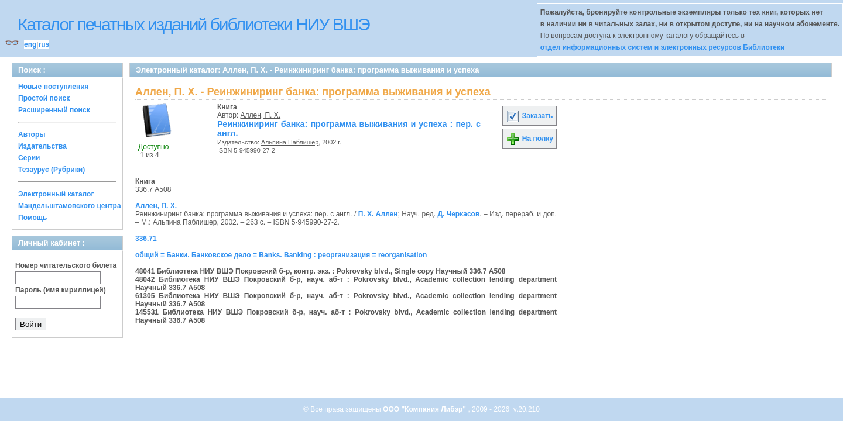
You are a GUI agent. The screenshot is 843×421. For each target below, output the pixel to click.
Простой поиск (44, 98)
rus (43, 44)
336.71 (146, 238)
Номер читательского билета (65, 265)
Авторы (32, 134)
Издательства (42, 146)
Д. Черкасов (458, 214)
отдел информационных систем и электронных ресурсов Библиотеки (662, 47)
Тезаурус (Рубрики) (51, 169)
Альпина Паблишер (289, 142)
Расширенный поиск (54, 110)
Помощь (32, 217)
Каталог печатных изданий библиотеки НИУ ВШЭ (193, 24)
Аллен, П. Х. (261, 115)
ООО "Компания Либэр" (425, 409)
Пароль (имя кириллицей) (60, 290)
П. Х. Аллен (378, 214)
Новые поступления (53, 86)
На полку (529, 138)
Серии (29, 158)
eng (30, 44)
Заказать (529, 116)
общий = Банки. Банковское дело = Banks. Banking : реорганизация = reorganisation (281, 255)
